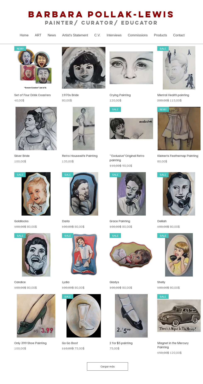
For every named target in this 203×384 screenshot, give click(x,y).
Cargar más (107, 366)
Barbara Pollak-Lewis (101, 14)
